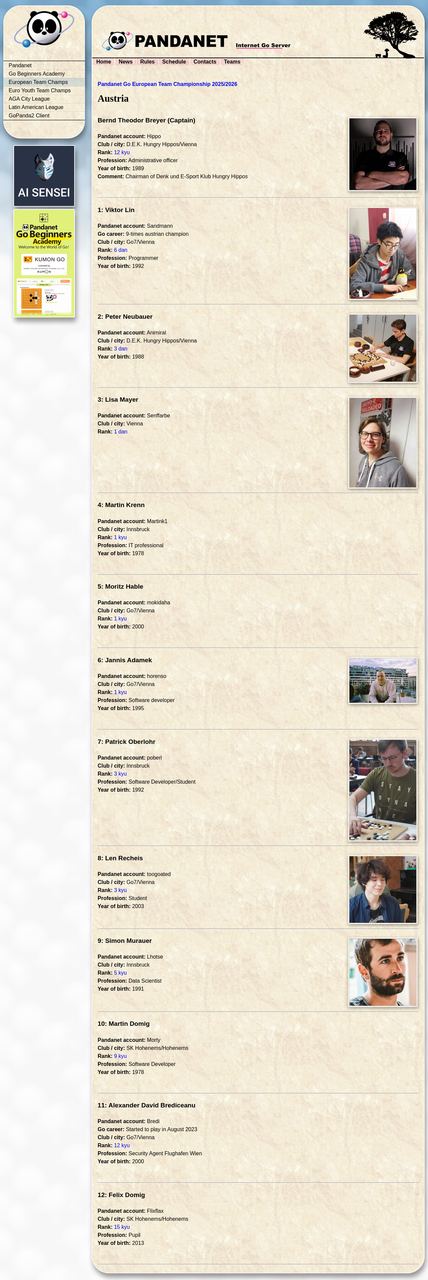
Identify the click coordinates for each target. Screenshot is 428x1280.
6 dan (120, 250)
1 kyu (120, 537)
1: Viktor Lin (116, 209)
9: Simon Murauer (125, 940)
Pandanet (20, 65)
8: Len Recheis (120, 858)
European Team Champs (38, 82)
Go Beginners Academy (37, 74)
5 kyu (120, 973)
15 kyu (122, 1227)
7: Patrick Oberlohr (126, 741)
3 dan (120, 349)
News (126, 62)
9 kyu (120, 1056)
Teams (232, 62)
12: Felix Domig (121, 1194)
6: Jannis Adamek (125, 660)
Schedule (174, 62)
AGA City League (29, 99)
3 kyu (120, 774)
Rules (147, 62)
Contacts (205, 62)
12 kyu (122, 152)
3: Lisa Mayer (118, 399)
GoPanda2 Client (29, 115)
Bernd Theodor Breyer (132, 120)
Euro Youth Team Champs (40, 90)
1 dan (120, 431)
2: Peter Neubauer (125, 316)
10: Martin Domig (124, 1023)
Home (103, 62)
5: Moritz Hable (120, 586)
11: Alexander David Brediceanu (147, 1105)
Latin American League (36, 107)
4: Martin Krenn (121, 504)
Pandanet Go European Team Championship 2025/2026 (167, 84)
